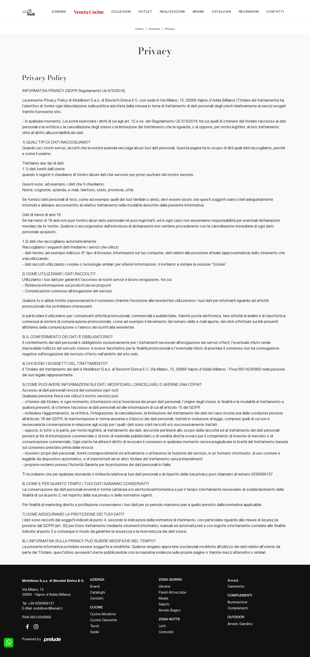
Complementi (238, 608)
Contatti (275, 11)
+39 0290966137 (41, 603)
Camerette (236, 586)
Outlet (145, 11)
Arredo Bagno (170, 610)
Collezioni (121, 11)
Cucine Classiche (103, 620)
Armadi (233, 580)
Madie (163, 598)
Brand (198, 11)
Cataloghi (221, 11)
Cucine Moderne (103, 614)
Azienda (59, 11)
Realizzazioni (172, 11)
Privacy (170, 29)
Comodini (166, 632)
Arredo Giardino (240, 624)
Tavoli (94, 626)
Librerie (164, 586)
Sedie (94, 632)
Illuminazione (237, 602)
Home (139, 29)
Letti (162, 626)
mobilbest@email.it (48, 608)
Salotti (164, 604)
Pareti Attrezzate (172, 592)
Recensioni (249, 11)
